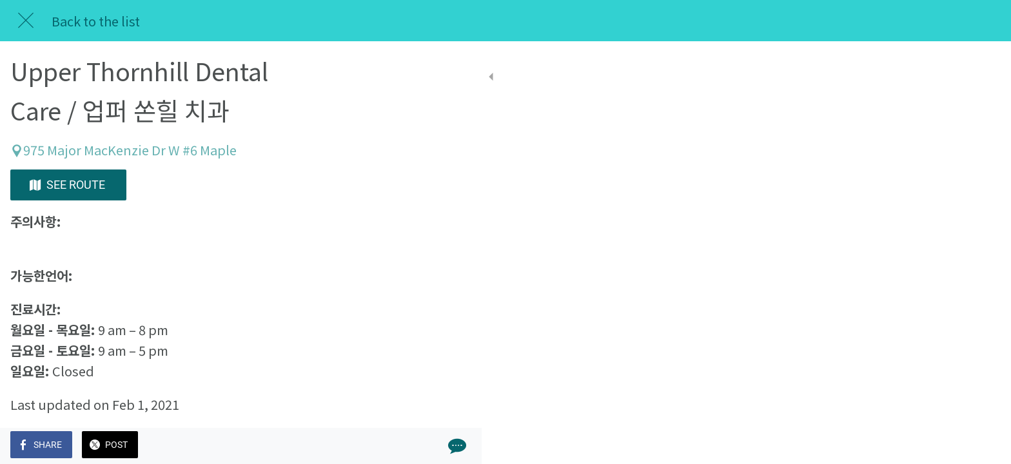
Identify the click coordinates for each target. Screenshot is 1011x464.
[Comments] (361, 445)
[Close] (26, 20)
